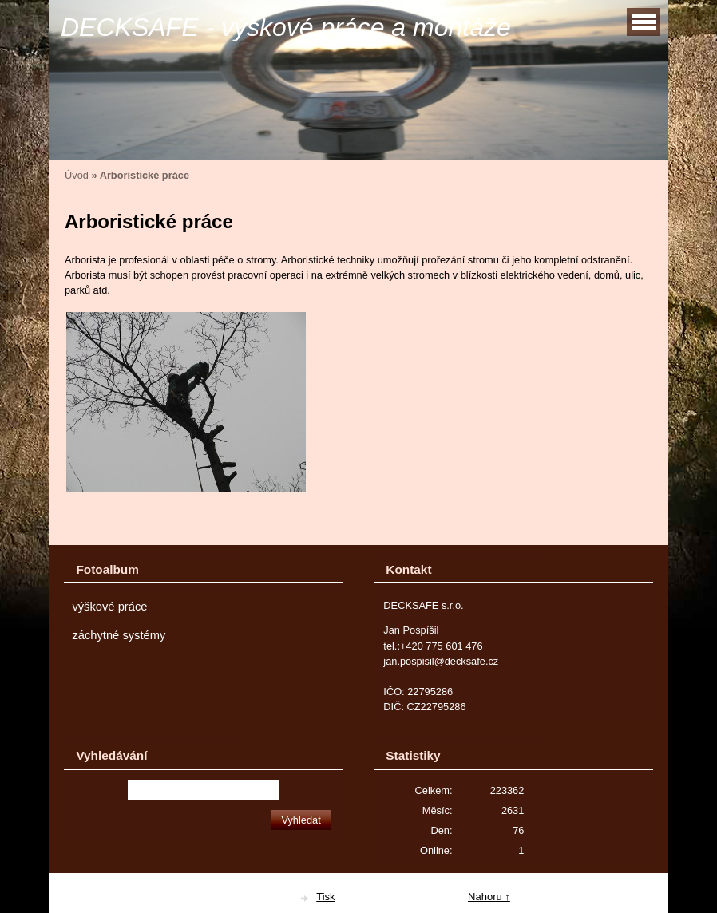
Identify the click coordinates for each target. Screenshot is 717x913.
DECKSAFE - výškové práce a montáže (286, 27)
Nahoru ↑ (489, 897)
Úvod (77, 175)
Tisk (325, 897)
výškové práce (109, 606)
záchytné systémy (118, 635)
